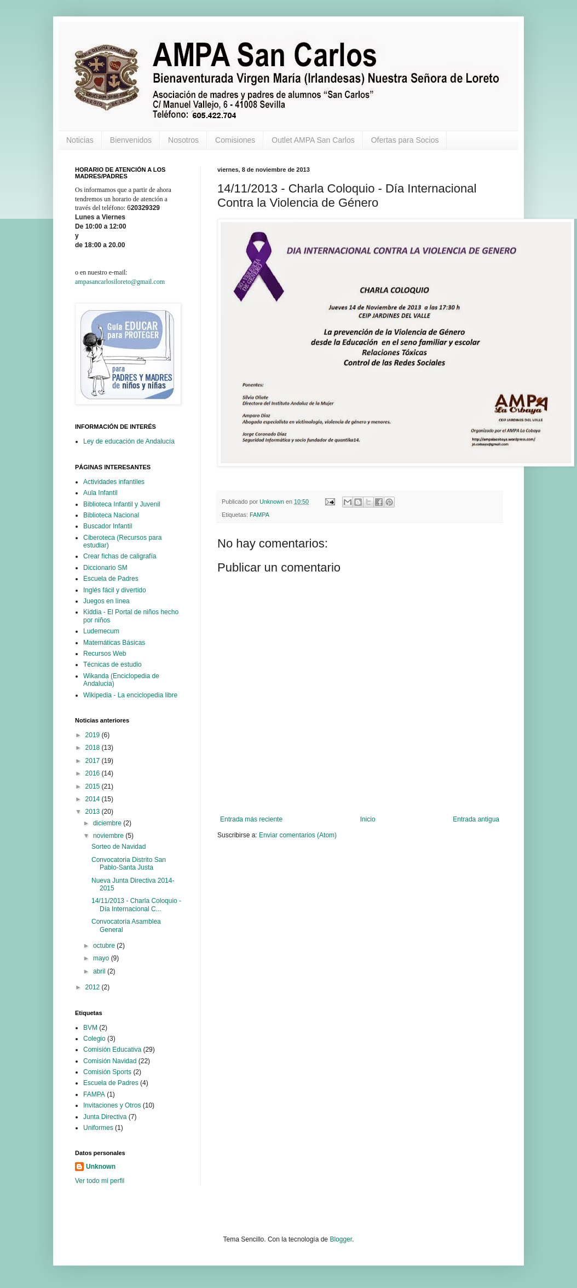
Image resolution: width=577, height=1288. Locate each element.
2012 (93, 987)
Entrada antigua (476, 819)
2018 (93, 747)
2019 (93, 735)
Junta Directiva (104, 1117)
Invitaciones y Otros (112, 1105)
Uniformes (98, 1128)
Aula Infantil (100, 493)
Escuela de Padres (111, 578)
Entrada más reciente (251, 819)
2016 (93, 773)
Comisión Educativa (112, 1049)
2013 (93, 811)
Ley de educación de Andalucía (129, 441)
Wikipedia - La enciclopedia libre (130, 695)
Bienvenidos (131, 140)
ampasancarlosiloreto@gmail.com (120, 281)
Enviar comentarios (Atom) (298, 835)
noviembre (109, 836)
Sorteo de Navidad (118, 846)
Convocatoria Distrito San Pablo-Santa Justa (128, 863)
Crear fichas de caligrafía (119, 556)
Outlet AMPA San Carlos (313, 140)
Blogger (341, 1239)
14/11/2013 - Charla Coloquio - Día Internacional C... (136, 904)
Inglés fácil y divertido (114, 590)
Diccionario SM (105, 568)
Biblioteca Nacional (111, 515)
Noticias (80, 140)
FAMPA (259, 514)
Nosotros (183, 140)
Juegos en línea (106, 601)
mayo (102, 958)
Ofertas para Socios (405, 140)
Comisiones (235, 140)
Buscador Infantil (107, 526)
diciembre (108, 823)
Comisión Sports (107, 1072)
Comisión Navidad (109, 1061)
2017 (93, 761)
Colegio (94, 1038)
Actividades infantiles (114, 482)
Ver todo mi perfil (99, 1181)
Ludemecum (101, 631)
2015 (93, 786)
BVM (90, 1027)
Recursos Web (104, 653)
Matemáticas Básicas (114, 642)
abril (100, 971)
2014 (93, 799)
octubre (105, 945)
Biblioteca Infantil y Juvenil (121, 504)
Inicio (368, 819)
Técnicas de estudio (112, 664)
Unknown (101, 1166)
